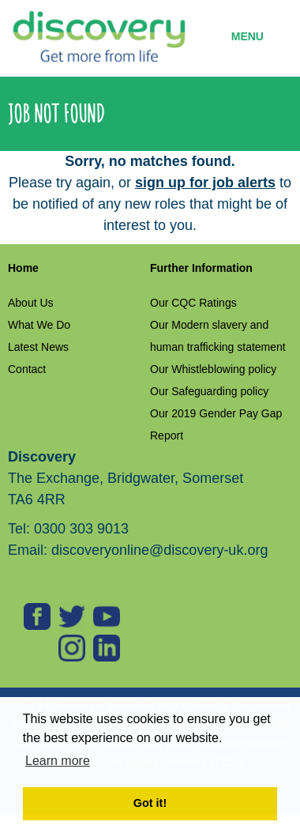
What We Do (39, 324)
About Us (31, 302)
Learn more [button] (57, 760)
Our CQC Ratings (193, 302)
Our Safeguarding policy (209, 391)
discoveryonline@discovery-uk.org (159, 550)
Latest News (38, 347)
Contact (27, 369)
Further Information (201, 268)
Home (23, 268)
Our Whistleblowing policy (213, 369)
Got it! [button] (150, 803)
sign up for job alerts (205, 182)
